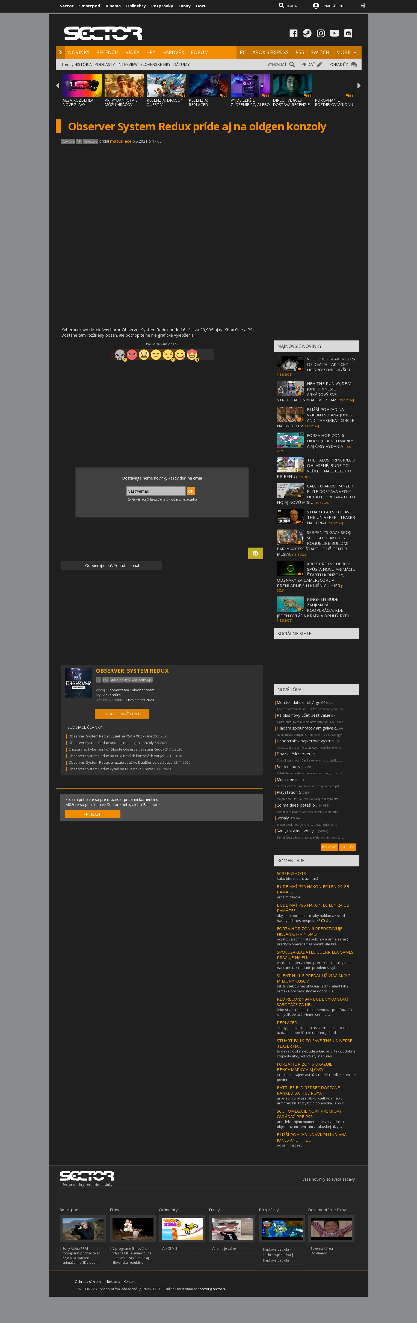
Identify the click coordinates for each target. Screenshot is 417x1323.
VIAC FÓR (348, 847)
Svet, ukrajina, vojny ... (297, 830)
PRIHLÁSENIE (334, 6)
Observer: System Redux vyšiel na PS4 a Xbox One (110, 736)
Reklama (113, 1281)
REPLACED (287, 1022)
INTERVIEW (127, 64)
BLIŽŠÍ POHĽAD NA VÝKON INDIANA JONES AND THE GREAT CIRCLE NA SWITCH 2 (315, 417)
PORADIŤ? (338, 64)
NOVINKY (79, 52)
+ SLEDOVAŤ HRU (122, 713)
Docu (201, 5)
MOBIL (344, 52)
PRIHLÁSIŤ (92, 814)
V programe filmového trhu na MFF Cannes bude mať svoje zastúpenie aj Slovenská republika (132, 1255)
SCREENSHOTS (291, 873)
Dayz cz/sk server (294, 753)
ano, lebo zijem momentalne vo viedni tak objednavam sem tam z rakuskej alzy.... (311, 1124)
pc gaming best (289, 1145)
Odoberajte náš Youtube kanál (111, 565)
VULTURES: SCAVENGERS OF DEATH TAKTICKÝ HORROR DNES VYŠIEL (331, 364)
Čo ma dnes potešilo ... (297, 805)
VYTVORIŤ (329, 847)
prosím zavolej (289, 897)
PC (243, 52)
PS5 (299, 52)
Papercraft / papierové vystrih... (306, 740)
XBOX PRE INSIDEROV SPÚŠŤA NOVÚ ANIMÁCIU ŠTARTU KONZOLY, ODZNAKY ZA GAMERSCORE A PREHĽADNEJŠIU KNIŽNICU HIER (316, 574)
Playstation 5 (289, 792)
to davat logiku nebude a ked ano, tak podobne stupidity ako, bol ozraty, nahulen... (316, 1054)
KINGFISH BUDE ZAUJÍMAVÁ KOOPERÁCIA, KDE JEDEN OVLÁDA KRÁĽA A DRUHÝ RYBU (314, 607)
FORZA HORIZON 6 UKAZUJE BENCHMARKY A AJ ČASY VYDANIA (330, 441)
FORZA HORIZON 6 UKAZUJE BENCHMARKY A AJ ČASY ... (304, 1066)
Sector (67, 5)
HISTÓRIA (83, 64)
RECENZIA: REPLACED (198, 102)
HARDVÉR (173, 52)
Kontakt (129, 1281)
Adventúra (112, 694)
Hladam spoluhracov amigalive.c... (308, 728)
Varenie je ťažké (224, 1248)
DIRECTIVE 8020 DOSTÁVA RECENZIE (291, 102)
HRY (150, 52)
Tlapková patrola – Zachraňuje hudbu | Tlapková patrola (278, 1255)
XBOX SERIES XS (271, 52)
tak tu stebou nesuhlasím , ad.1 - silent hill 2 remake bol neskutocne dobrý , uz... (312, 988)
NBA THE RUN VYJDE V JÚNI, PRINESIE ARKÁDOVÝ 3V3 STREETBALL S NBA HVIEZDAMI (314, 391)
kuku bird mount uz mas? (297, 878)
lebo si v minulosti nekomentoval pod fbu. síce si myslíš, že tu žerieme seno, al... (315, 1012)
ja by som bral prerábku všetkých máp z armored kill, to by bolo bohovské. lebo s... (311, 1101)
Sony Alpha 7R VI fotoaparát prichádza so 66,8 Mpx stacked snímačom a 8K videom (81, 1255)
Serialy (283, 818)
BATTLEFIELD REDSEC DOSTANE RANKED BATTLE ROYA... (308, 1090)
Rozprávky (162, 5)
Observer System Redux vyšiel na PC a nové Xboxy (111, 768)
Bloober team (118, 689)
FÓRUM (200, 52)
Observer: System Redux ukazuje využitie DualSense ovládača (121, 762)
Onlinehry (136, 5)
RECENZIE (107, 52)
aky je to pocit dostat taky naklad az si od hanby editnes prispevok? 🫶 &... (311, 918)
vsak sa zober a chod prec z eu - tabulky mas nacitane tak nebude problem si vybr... (314, 965)
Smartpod (89, 5)
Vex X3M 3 (169, 1248)
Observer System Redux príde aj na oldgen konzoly (111, 742)
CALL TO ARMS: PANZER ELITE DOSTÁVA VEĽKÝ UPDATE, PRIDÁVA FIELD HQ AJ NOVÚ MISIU (316, 494)
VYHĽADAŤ (277, 64)
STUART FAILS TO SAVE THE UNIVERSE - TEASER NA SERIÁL (331, 517)
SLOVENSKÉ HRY (155, 64)
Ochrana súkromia (89, 1281)
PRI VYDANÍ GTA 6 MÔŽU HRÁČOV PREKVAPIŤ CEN (121, 104)
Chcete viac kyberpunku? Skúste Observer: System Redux (116, 749)
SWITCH (320, 52)
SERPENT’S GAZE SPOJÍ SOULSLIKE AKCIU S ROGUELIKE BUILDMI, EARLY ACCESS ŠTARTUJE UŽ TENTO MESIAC (314, 543)
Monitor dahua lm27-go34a (302, 702)
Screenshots (288, 766)
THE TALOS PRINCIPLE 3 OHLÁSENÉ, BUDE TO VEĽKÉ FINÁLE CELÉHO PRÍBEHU (316, 468)
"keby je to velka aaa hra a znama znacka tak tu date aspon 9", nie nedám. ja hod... (315, 1030)
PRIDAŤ (308, 64)
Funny (185, 5)
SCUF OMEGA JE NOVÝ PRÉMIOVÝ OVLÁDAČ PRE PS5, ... (309, 1113)
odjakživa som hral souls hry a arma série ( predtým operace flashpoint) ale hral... (312, 941)
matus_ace (121, 141)
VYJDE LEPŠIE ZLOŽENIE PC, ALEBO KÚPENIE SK (250, 104)
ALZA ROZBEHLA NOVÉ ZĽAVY (78, 102)
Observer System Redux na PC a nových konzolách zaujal (116, 755)
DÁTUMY (181, 64)
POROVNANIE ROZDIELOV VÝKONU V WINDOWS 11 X (334, 104)
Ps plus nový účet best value (303, 715)
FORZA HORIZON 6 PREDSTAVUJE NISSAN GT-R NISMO (309, 931)
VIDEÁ (132, 52)
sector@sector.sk (213, 1289)
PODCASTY (104, 64)
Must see (285, 779)
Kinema (113, 5)
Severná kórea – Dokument (323, 1251)
